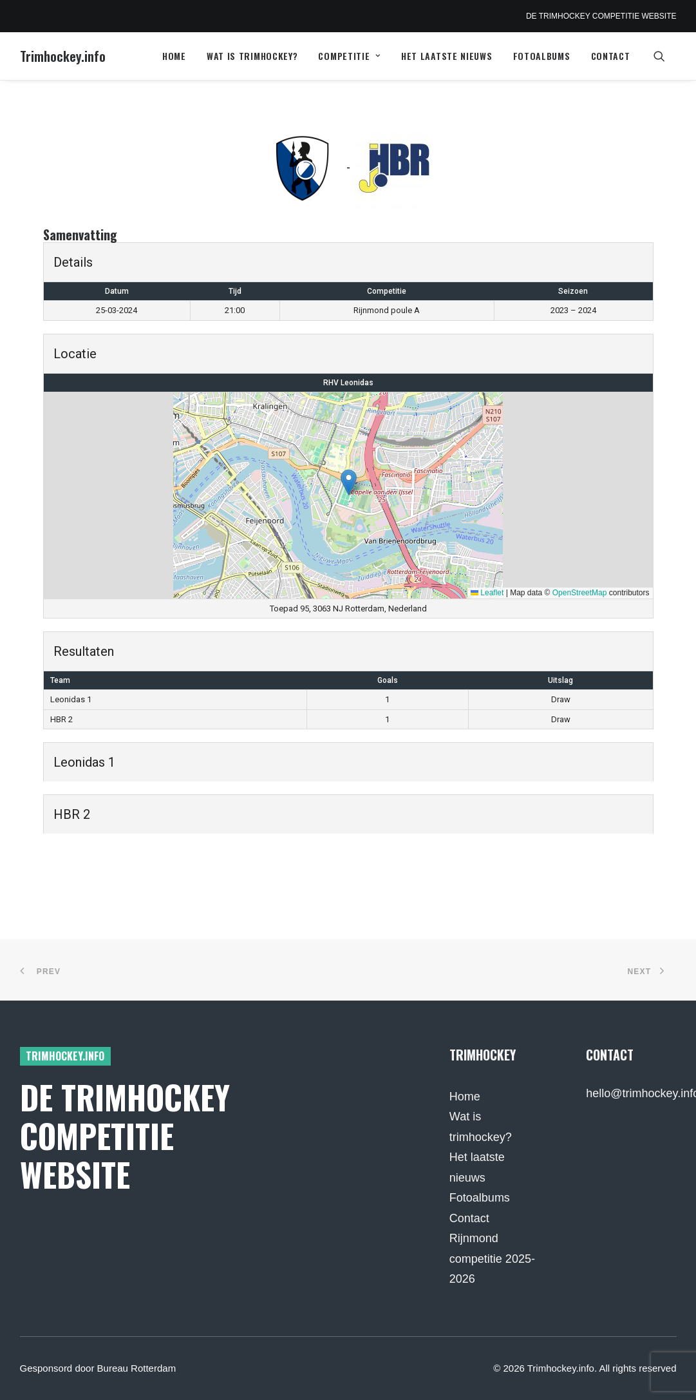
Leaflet (487, 592)
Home (174, 55)
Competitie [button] (349, 55)
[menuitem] (174, 56)
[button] (665, 56)
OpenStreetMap (579, 592)
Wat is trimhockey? (252, 55)
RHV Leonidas (348, 382)
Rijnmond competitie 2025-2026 (492, 1258)
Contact (610, 55)
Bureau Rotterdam (136, 1368)
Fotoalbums (541, 55)
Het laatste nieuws (447, 55)
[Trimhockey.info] (63, 56)
